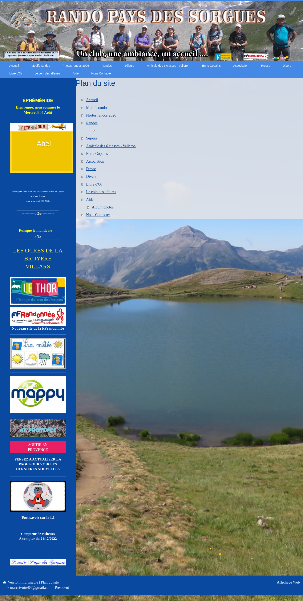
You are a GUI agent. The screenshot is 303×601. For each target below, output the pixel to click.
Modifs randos (97, 108)
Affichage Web (288, 582)
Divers (91, 176)
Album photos (103, 207)
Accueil (92, 100)
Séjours (92, 138)
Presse (91, 169)
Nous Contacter (98, 215)
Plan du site (50, 582)
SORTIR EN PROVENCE (38, 447)
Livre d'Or (94, 184)
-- (99, 131)
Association (95, 161)
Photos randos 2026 (101, 115)
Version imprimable (21, 582)
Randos (92, 123)
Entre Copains (97, 153)
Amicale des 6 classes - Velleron (111, 146)
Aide (89, 200)
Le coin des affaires (101, 192)
